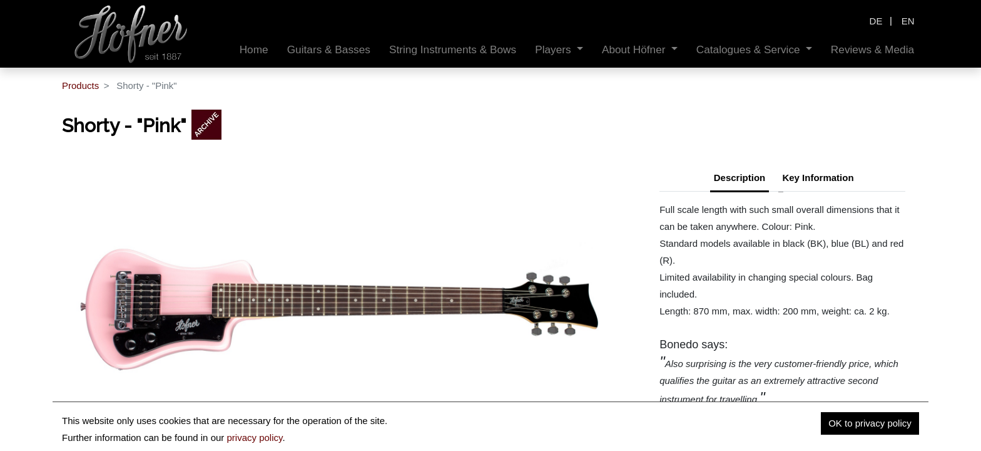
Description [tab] (740, 177)
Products (80, 85)
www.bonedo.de (753, 417)
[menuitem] (254, 50)
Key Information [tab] (817, 177)
